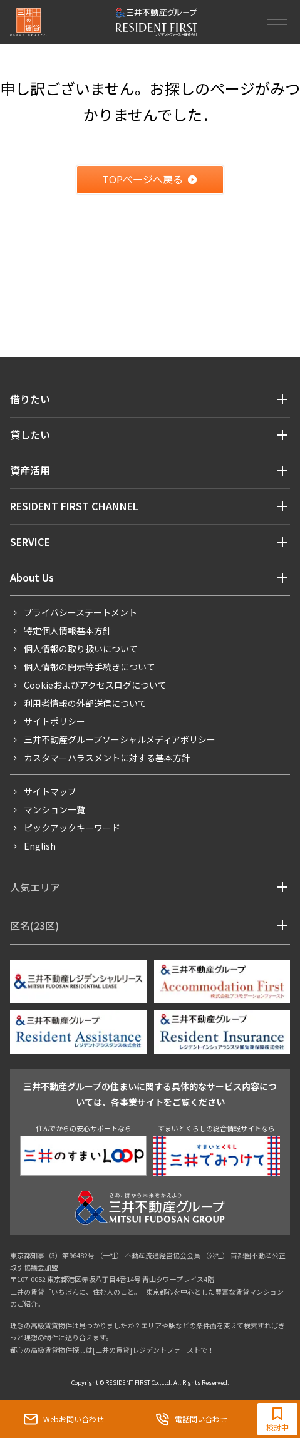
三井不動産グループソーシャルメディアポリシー (119, 739)
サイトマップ (50, 791)
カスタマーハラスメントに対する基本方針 (107, 757)
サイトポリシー (54, 721)
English (40, 846)
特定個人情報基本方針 (67, 630)
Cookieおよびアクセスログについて (95, 685)
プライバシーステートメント (80, 612)
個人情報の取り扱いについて (81, 648)
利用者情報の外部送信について (85, 703)
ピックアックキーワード (72, 827)
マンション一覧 (54, 809)
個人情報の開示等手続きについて (89, 666)
